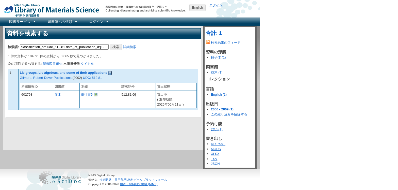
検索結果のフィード (226, 43)
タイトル (87, 64)
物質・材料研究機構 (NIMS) (138, 184)
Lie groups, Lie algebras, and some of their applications (63, 73)
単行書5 (87, 94)
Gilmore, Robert (31, 78)
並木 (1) (217, 72)
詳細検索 (129, 47)
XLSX (215, 154)
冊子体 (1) (218, 57)
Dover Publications (57, 78)
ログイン (216, 5)
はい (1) (217, 129)
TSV (214, 159)
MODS (216, 149)
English (197, 7)
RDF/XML (218, 144)
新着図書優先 (52, 64)
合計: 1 (214, 33)
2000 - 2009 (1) (222, 109)
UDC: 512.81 (92, 78)
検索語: (13, 47)
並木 (58, 94)
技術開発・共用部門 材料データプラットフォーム (133, 179)
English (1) (219, 94)
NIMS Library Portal (50, 10)
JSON (215, 164)
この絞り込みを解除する (229, 114)
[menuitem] (21, 21)
